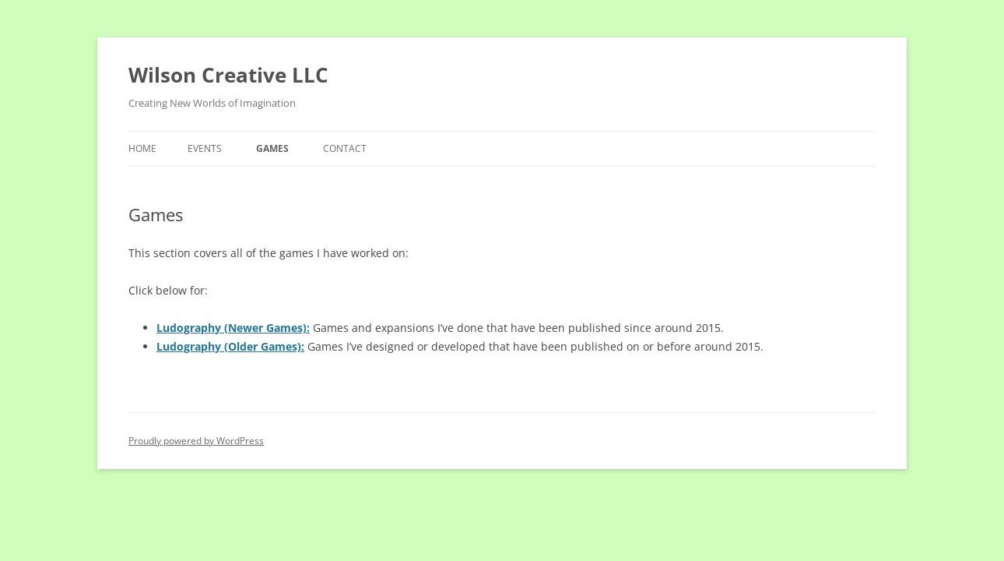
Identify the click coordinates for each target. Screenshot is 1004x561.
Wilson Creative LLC (228, 75)
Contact (345, 148)
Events (205, 148)
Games (272, 148)
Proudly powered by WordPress (196, 440)
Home (142, 148)
